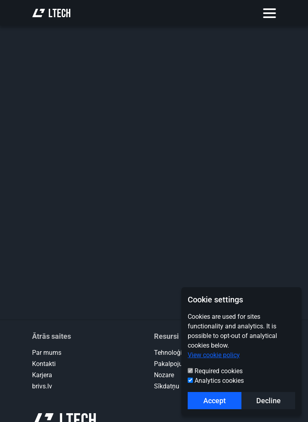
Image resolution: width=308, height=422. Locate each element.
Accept (214, 400)
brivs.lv (42, 386)
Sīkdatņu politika (178, 386)
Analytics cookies (219, 380)
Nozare (164, 375)
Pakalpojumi (172, 364)
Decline (268, 400)
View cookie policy (214, 355)
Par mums (46, 352)
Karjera (42, 375)
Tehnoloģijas (172, 352)
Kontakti (44, 364)
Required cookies (219, 371)
